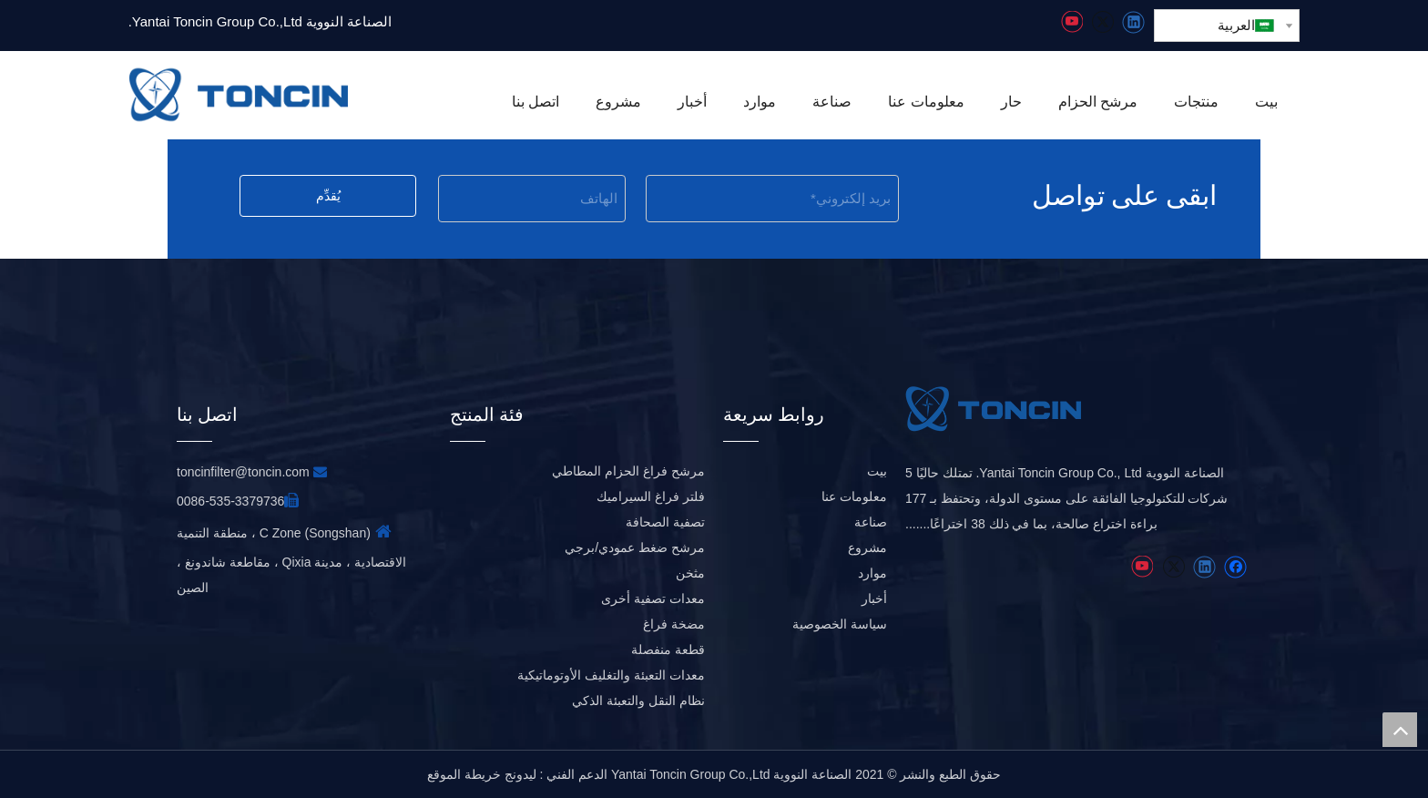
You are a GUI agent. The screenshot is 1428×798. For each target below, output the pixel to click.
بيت (877, 471)
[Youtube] (1071, 22)
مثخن (690, 573)
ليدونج (520, 774)
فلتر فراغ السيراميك (651, 496)
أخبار (874, 598)
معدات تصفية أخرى (653, 598)
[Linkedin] (1133, 22)
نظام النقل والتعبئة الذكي (638, 700)
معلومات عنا (854, 496)
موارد (872, 573)
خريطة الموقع (464, 774)
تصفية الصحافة (665, 522)
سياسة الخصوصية (839, 624)
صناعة (870, 522)
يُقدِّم (328, 196)
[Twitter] (1102, 22)
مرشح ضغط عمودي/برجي (635, 547)
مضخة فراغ (674, 624)
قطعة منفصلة (668, 649)
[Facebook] (1235, 567)
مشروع (867, 547)
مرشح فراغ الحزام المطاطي (628, 471)
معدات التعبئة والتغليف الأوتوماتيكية (611, 675)
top (1399, 729)
